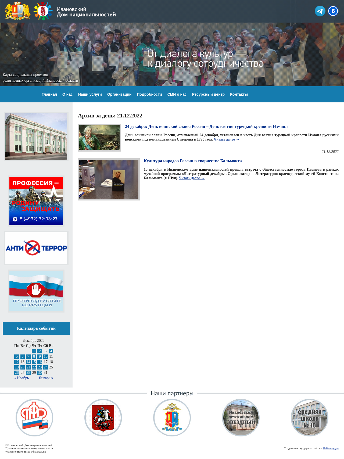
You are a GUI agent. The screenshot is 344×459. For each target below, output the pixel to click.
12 (17, 362)
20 (22, 367)
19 (17, 367)
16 (40, 362)
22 (34, 367)
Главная (49, 94)
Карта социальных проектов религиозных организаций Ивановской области (40, 78)
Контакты (239, 94)
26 (17, 373)
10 (46, 356)
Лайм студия (331, 448)
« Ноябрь (21, 378)
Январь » (46, 378)
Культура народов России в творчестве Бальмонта (193, 161)
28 (28, 373)
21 (28, 367)
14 (28, 362)
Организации (119, 94)
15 (34, 362)
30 (40, 373)
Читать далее (226, 139)
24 (46, 367)
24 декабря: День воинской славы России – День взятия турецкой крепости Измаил (206, 126)
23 (40, 367)
